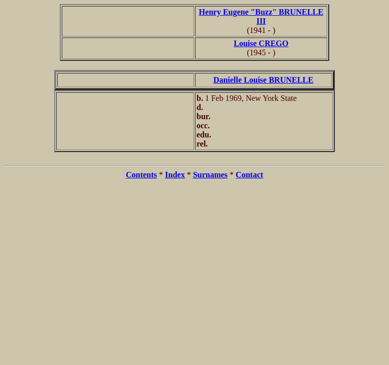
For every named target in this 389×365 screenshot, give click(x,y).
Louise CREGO (261, 43)
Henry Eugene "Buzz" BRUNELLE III (261, 16)
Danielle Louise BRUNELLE (263, 80)
